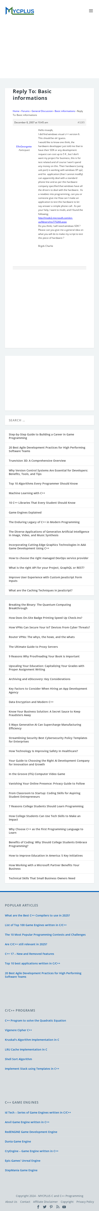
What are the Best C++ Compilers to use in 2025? (37, 915)
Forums (25, 111)
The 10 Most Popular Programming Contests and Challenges (45, 934)
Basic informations (65, 111)
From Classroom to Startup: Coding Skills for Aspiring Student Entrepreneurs (44, 794)
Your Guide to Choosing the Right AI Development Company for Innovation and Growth (49, 762)
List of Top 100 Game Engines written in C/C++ (36, 925)
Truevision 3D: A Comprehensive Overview (37, 460)
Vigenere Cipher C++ (18, 1030)
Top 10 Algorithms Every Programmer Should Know (43, 483)
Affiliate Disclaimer (45, 1202)
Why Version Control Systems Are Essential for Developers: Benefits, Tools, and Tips (48, 472)
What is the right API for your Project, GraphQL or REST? (46, 567)
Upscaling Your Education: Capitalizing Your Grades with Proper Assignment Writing (46, 667)
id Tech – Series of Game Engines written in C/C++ (38, 1112)
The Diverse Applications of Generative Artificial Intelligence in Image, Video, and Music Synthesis (49, 533)
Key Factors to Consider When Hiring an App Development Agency (48, 690)
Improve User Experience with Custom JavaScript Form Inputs (45, 579)
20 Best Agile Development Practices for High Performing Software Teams (47, 449)
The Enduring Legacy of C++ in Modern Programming (44, 522)
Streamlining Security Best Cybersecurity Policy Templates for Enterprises (48, 739)
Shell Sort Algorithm (18, 1059)
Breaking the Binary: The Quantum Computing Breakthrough (40, 606)
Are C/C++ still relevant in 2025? (26, 944)
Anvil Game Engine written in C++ (27, 1122)
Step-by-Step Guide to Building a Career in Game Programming (41, 436)
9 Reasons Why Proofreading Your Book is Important (44, 656)
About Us (11, 1202)
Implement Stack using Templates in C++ (32, 1068)
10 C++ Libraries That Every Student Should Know (42, 503)
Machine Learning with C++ (27, 493)
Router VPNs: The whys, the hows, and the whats (42, 637)
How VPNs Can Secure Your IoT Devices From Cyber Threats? (49, 627)
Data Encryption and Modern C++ (31, 702)
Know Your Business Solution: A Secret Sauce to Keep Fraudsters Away (44, 713)
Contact (25, 1202)
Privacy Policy (85, 1202)
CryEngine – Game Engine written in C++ (31, 1151)
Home (16, 111)
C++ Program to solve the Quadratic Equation (35, 1020)
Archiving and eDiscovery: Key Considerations (39, 679)
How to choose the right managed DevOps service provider (48, 558)
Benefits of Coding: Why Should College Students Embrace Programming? (48, 844)
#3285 (81, 122)
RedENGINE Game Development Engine (31, 1132)
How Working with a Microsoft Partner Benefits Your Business (44, 866)
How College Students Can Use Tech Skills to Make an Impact (45, 817)
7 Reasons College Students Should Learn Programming (46, 806)
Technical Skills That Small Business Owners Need (42, 878)
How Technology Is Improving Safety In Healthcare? (43, 751)
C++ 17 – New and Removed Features (29, 954)
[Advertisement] (49, 50)
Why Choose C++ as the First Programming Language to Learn (46, 830)
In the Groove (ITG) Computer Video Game (37, 774)
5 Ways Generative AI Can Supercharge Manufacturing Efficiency (45, 726)
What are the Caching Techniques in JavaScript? (40, 590)
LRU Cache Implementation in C (26, 1049)
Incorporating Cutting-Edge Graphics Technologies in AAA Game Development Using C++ (47, 546)
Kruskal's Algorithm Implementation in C (32, 1040)
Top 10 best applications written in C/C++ (32, 963)
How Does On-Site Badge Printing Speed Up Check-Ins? (45, 618)
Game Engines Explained (25, 512)
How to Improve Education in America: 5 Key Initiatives (46, 855)
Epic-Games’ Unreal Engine (22, 1160)
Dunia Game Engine (18, 1141)
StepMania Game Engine (21, 1170)
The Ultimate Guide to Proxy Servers (33, 647)
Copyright (67, 1202)
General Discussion (42, 111)
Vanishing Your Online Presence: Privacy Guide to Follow (47, 783)
